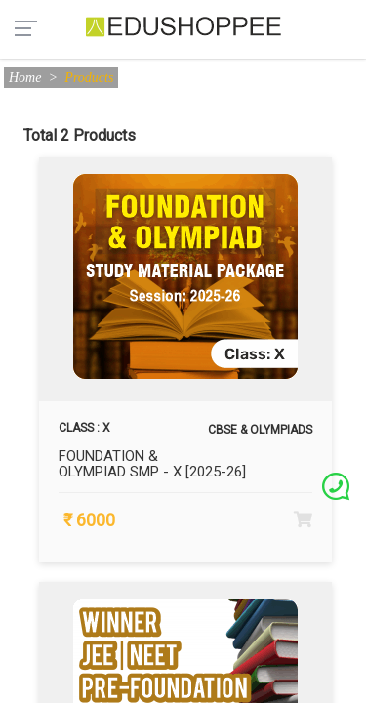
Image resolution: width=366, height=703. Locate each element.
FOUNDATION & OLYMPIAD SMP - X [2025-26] (152, 464)
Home (25, 77)
